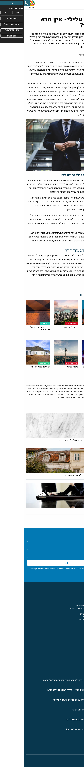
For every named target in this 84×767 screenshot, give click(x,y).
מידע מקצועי (77, 638)
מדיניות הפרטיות (74, 573)
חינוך (80, 668)
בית (80, 741)
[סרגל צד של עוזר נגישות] (3, 3)
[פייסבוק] (80, 628)
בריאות (79, 660)
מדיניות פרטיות (76, 745)
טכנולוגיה (78, 651)
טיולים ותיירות (76, 642)
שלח (42, 563)
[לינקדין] (75, 628)
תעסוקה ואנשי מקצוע (73, 655)
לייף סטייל (77, 664)
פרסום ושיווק (76, 646)
